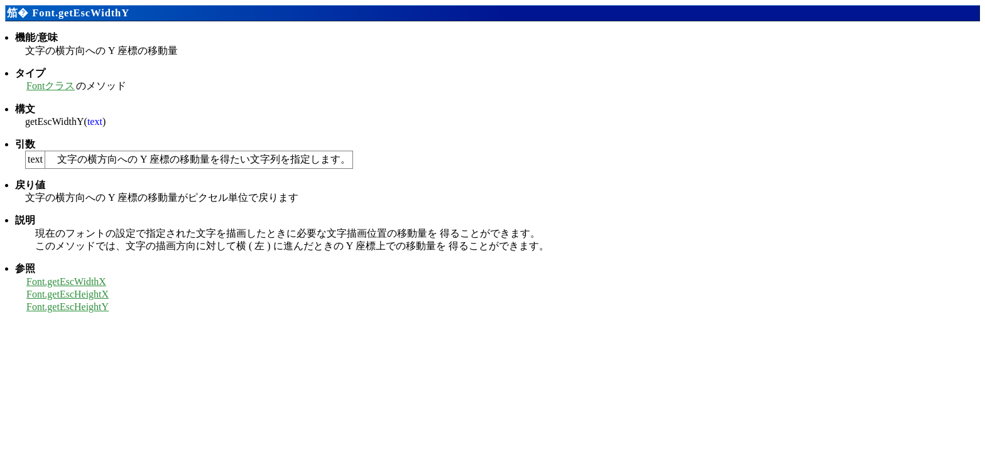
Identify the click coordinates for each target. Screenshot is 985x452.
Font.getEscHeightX (67, 294)
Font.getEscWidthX (66, 281)
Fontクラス (50, 85)
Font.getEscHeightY (67, 306)
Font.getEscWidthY (80, 13)
